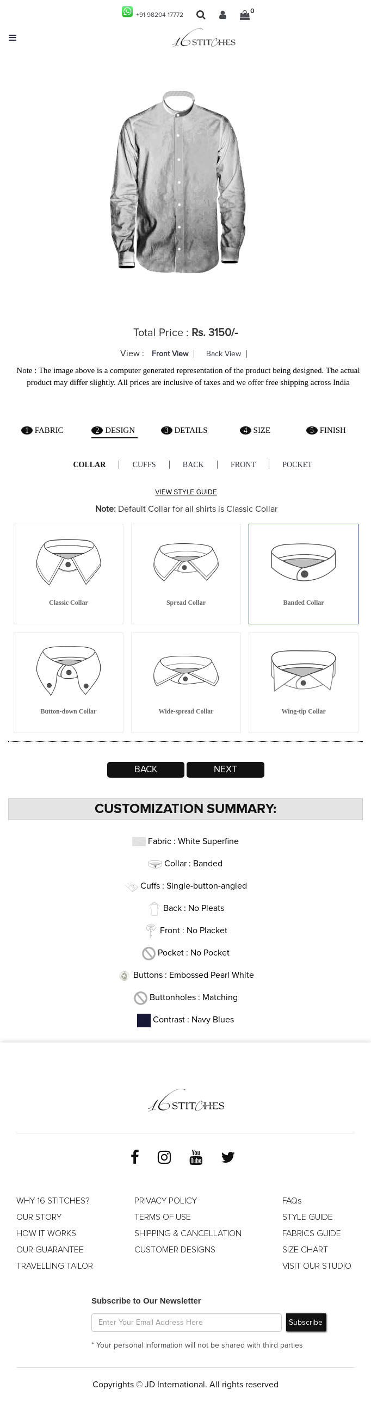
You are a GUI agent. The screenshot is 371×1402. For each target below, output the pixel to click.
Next (225, 769)
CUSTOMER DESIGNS (174, 1249)
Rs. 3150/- (214, 332)
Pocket (299, 465)
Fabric (42, 430)
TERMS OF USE (162, 1217)
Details (183, 430)
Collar (88, 465)
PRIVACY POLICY (165, 1200)
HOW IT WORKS (46, 1233)
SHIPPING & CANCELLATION (188, 1233)
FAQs (292, 1200)
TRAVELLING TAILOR (54, 1266)
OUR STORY (38, 1217)
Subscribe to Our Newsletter (146, 1300)
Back (193, 465)
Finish (326, 430)
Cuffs (143, 465)
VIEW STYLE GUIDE (186, 492)
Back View (223, 354)
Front (244, 465)
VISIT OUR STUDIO (316, 1266)
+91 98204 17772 (152, 12)
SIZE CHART (305, 1249)
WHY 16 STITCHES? (53, 1200)
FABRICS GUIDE (311, 1233)
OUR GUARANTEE (50, 1249)
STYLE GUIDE (307, 1217)
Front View (170, 354)
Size (255, 430)
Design (113, 430)
